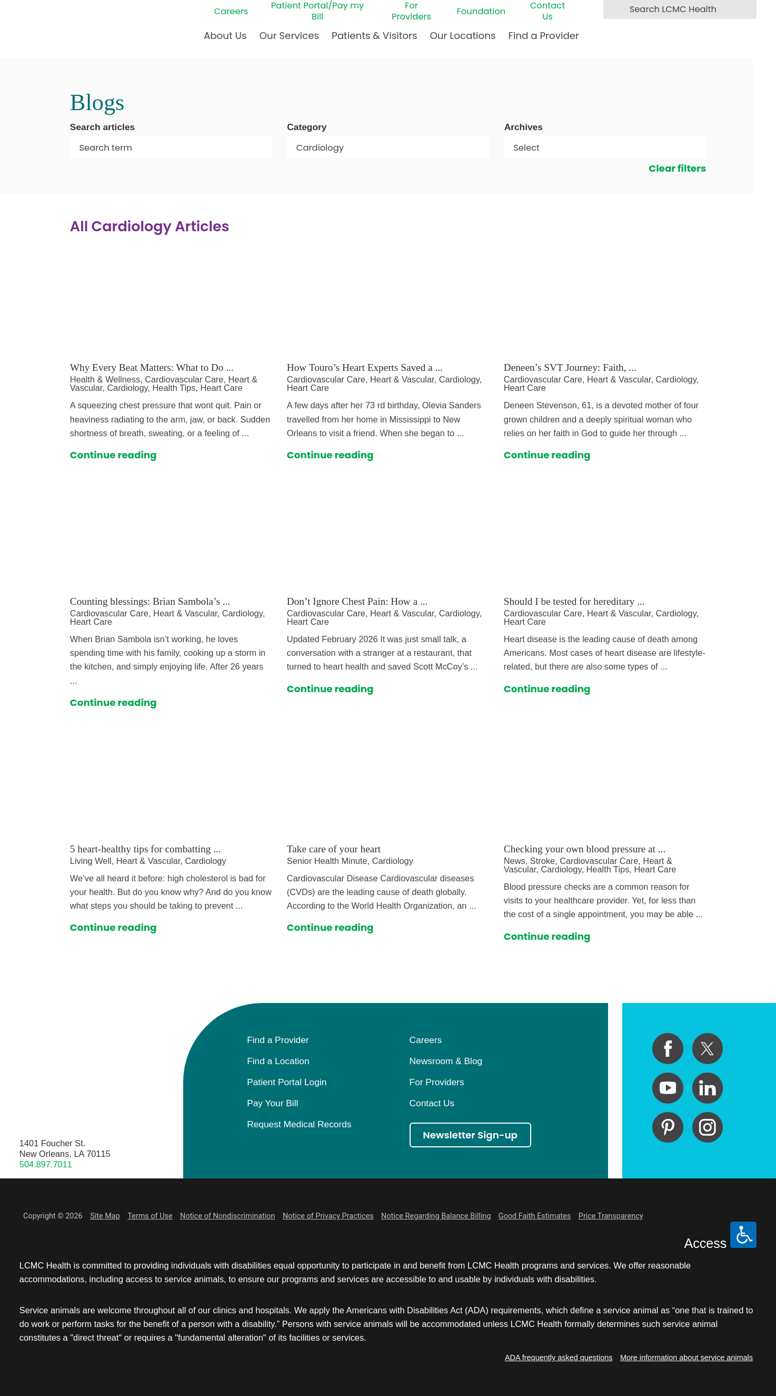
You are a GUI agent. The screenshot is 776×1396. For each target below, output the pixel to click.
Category (306, 127)
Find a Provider (544, 35)
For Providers (411, 11)
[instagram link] (707, 1127)
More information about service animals (686, 1357)
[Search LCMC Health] (614, 9)
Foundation (481, 11)
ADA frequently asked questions (559, 1357)
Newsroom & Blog (446, 1061)
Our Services (289, 35)
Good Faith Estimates (535, 1216)
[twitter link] (707, 1048)
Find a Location (278, 1061)
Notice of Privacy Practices (328, 1216)
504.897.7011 (45, 1164)
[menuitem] (225, 39)
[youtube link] (667, 1088)
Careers (231, 11)
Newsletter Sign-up (470, 1135)
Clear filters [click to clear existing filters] (677, 168)
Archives (523, 127)
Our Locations (462, 35)
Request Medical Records (299, 1124)
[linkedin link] (707, 1088)
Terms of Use (149, 1216)
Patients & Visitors (374, 35)
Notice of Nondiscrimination (227, 1216)
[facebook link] (667, 1048)
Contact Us (547, 11)
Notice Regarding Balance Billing (436, 1216)
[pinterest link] (667, 1127)
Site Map (105, 1216)
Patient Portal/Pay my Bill (317, 11)
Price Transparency (611, 1216)
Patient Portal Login (286, 1082)
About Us (225, 35)
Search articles (102, 127)
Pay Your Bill (272, 1103)
